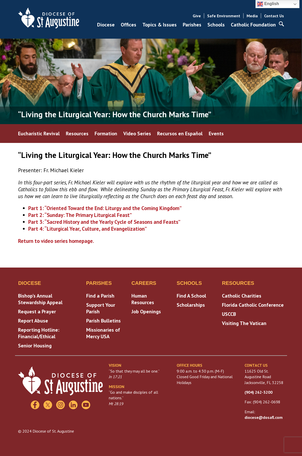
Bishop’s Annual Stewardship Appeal (40, 299)
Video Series (137, 133)
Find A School (191, 295)
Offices (128, 24)
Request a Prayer (37, 311)
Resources (77, 133)
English (268, 4)
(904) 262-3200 (259, 392)
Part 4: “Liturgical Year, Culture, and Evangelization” (87, 228)
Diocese (106, 24)
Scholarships (191, 305)
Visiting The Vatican (244, 323)
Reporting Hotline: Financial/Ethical (38, 333)
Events (216, 133)
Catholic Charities (241, 295)
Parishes (192, 24)
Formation (106, 133)
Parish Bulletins (103, 320)
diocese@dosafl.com (264, 417)
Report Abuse (33, 320)
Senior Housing (35, 345)
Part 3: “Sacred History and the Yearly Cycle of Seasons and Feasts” (104, 221)
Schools (216, 24)
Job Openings (146, 311)
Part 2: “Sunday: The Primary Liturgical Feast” (80, 215)
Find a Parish (100, 295)
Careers (143, 283)
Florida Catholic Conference (253, 305)
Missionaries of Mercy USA (103, 333)
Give (197, 15)
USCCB (229, 314)
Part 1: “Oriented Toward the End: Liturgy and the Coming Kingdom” (105, 208)
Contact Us (274, 15)
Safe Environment (223, 15)
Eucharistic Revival (39, 133)
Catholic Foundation (253, 24)
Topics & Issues (159, 24)
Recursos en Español (180, 133)
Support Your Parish (100, 308)
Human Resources (142, 299)
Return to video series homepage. (56, 241)
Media (252, 15)
